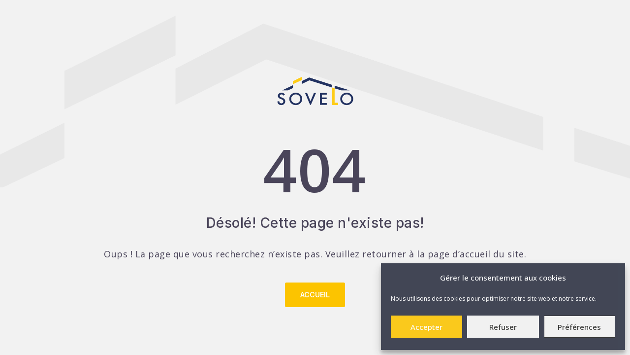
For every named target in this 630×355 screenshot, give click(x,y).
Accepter (426, 327)
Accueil (315, 294)
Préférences (579, 327)
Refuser (503, 327)
